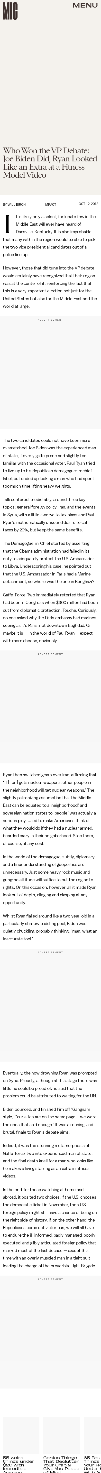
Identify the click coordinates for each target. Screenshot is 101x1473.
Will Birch (17, 204)
